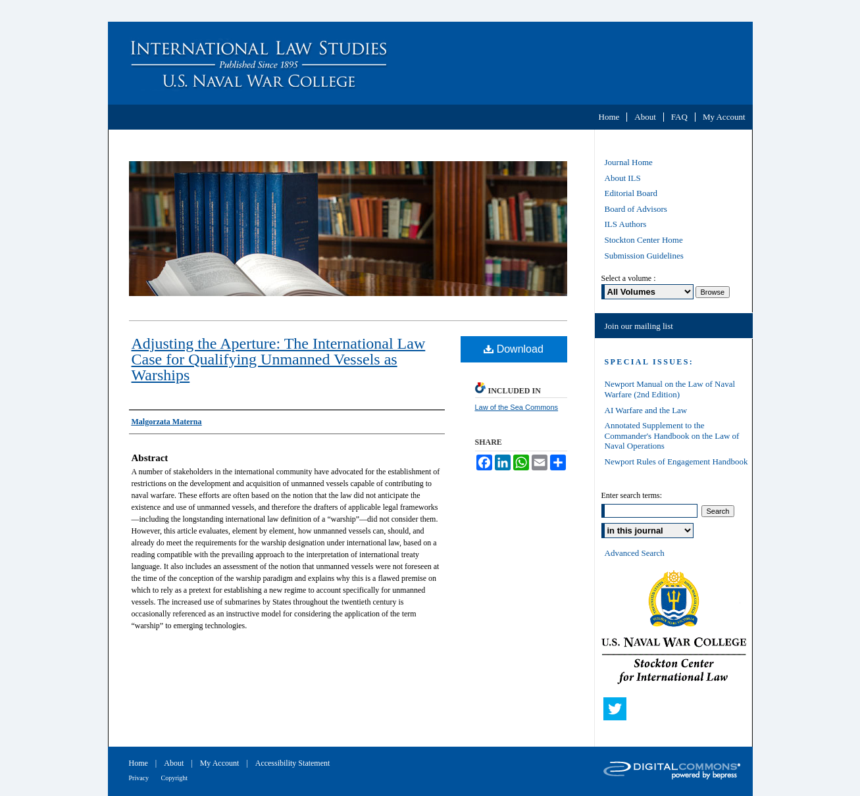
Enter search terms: (632, 495)
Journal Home (629, 162)
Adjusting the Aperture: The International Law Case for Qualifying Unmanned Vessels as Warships (279, 359)
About (175, 763)
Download (514, 349)
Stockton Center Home (644, 240)
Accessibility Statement (292, 763)
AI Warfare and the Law (646, 410)
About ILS (623, 178)
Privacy (140, 778)
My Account (220, 763)
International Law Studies (430, 63)
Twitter (618, 711)
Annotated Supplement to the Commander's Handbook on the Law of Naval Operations (672, 435)
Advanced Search (635, 553)
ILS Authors (626, 224)
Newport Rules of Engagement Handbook (676, 461)
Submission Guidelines (644, 256)
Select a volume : (628, 278)
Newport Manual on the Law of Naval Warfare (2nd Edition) (670, 389)
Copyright (174, 778)
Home (139, 763)
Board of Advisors (636, 209)
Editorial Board (631, 193)
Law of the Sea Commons (517, 407)
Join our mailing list (639, 326)
